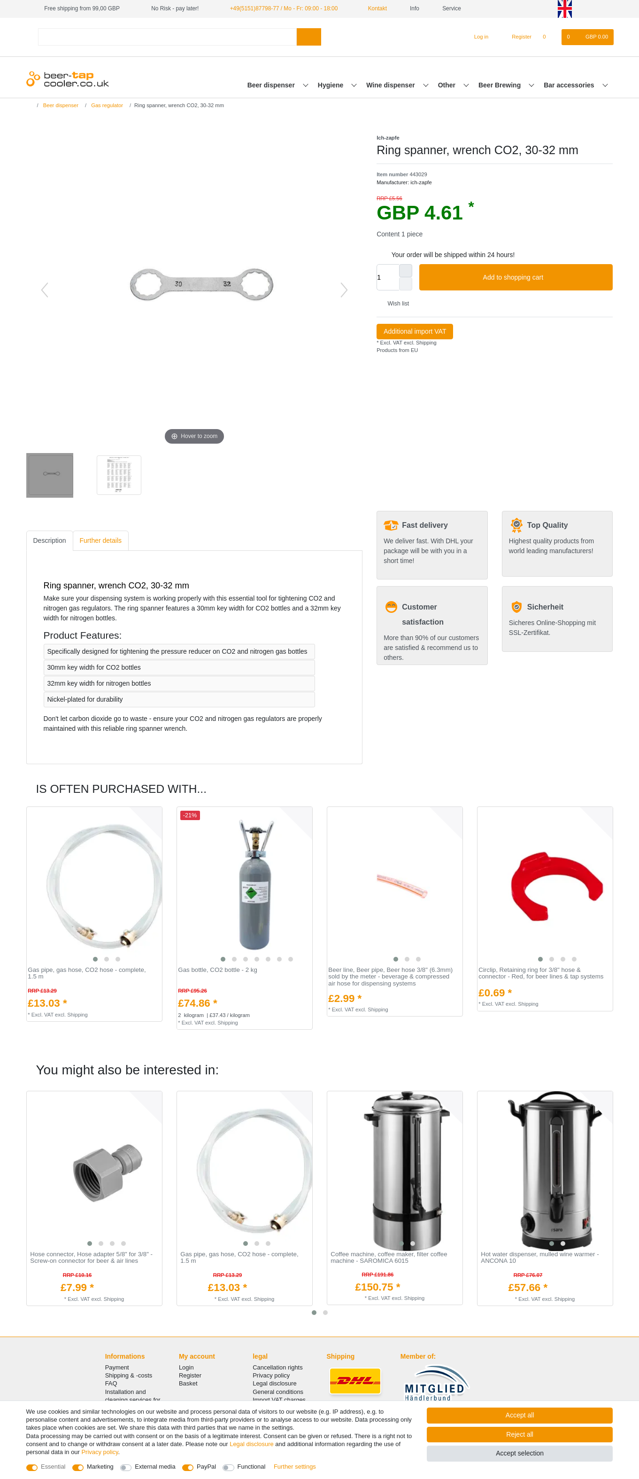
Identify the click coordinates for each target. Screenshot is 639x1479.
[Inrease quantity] (405, 270)
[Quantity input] (388, 277)
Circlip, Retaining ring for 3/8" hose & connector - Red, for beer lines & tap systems (540, 973)
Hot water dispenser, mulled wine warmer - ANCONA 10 (540, 1258)
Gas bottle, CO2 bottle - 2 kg (217, 970)
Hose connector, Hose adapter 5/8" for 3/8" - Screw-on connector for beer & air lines (91, 1258)
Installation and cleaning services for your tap (133, 1399)
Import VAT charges (279, 1399)
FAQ (111, 1383)
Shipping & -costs (129, 1375)
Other (447, 85)
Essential (53, 1466)
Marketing (100, 1466)
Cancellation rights (277, 1367)
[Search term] (167, 37)
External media (155, 1466)
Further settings (295, 1466)
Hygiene (331, 85)
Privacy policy (271, 1375)
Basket (188, 1383)
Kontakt (374, 8)
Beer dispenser (272, 85)
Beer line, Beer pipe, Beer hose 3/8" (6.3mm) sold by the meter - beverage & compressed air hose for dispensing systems (390, 977)
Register (190, 1375)
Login (186, 1367)
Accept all (520, 1415)
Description (49, 540)
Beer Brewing (500, 85)
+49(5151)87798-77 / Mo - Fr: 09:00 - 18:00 (284, 8)
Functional (252, 1466)
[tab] (49, 541)
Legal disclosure (275, 1383)
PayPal (206, 1466)
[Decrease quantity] (405, 283)
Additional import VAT (415, 331)
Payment (117, 1367)
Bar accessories (570, 85)
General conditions (278, 1391)
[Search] (309, 37)
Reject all (519, 1434)
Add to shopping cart (544, 278)
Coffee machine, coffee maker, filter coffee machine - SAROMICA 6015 (389, 1258)
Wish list (394, 303)
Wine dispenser (391, 85)
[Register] (516, 37)
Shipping (426, 342)
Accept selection (520, 1453)
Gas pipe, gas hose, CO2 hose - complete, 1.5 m (87, 973)
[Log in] (477, 37)
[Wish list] (549, 37)
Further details (101, 540)
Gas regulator (106, 105)
